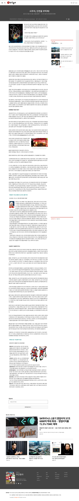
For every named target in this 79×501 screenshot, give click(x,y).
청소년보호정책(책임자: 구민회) (44, 492)
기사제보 (65, 472)
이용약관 (30, 492)
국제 (47, 474)
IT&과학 (47, 476)
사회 (37, 474)
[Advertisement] (25, 61)
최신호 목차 (57, 474)
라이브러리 (57, 476)
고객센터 (26, 492)
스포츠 (38, 478)
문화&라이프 (39, 476)
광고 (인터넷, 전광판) (17, 492)
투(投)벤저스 (55, 43)
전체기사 (38, 480)
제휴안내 (22, 492)
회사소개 (11, 492)
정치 (37, 472)
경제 (47, 472)
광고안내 (65, 476)
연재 (56, 472)
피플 (47, 478)
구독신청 (65, 474)
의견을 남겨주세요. (13, 401)
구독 (61, 43)
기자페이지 (57, 478)
